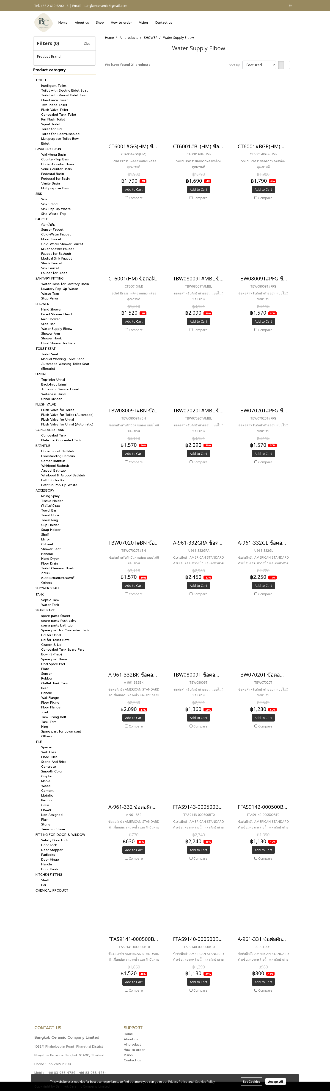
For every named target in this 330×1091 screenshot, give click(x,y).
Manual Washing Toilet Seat (62, 359)
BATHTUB (43, 445)
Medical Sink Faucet (56, 258)
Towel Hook (50, 515)
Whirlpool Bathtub (55, 465)
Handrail (47, 553)
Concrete (48, 766)
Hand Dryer (50, 558)
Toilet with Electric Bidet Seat (64, 90)
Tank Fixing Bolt (53, 717)
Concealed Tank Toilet (58, 114)
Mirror (45, 539)
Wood (45, 785)
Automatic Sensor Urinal (60, 389)
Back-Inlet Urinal (53, 384)
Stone (45, 824)
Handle (46, 693)
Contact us (163, 22)
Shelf (45, 534)
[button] (180, 22)
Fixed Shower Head (56, 314)
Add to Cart (134, 189)
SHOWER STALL (48, 588)
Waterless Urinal (53, 394)
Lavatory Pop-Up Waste (59, 288)
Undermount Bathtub (57, 451)
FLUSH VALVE (46, 404)
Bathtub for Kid (53, 480)
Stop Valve (49, 298)
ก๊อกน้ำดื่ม (48, 224)
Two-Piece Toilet (54, 105)
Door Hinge (50, 859)
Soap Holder (50, 529)
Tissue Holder (52, 500)
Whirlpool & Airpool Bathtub (63, 475)
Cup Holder (50, 525)
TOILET (41, 80)
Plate (45, 668)
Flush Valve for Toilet (57, 410)
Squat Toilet (50, 124)
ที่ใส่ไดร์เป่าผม (50, 505)
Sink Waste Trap (53, 213)
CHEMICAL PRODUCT (52, 890)
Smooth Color (52, 771)
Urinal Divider (51, 399)
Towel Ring (49, 520)
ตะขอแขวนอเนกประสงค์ (57, 578)
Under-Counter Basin (57, 164)
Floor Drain (49, 563)
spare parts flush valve (59, 620)
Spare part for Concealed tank (65, 630)
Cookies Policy (205, 1081)
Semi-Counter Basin (56, 169)
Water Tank (50, 604)
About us (82, 22)
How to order (121, 22)
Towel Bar (48, 510)
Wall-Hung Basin (53, 154)
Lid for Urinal (51, 635)
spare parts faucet (55, 615)
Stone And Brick (53, 761)
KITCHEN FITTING (49, 874)
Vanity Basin (50, 183)
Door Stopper (52, 850)
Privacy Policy (177, 1081)
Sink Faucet (50, 268)
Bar (43, 885)
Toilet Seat (49, 354)
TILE (39, 741)
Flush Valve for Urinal (57, 419)
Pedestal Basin (52, 173)
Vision (143, 22)
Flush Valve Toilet (54, 109)
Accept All (275, 1081)
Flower (46, 810)
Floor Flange (50, 707)
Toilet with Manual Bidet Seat (64, 95)
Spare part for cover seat (61, 731)
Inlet (44, 688)
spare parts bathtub (57, 625)
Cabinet (47, 544)
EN (288, 5)
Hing (44, 726)
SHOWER (42, 304)
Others (46, 582)
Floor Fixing (50, 702)
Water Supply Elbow (56, 328)
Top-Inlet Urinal (53, 379)
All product (132, 1044)
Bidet (45, 143)
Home (63, 22)
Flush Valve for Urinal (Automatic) (67, 424)
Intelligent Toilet (53, 85)
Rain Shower (50, 319)
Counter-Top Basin (55, 159)
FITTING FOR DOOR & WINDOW (60, 834)
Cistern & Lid (51, 644)
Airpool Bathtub (53, 470)
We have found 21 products (127, 64)
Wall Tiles (48, 752)
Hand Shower (51, 309)
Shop (100, 22)
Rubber (46, 678)
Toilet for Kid (51, 129)
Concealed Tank (53, 435)
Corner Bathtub (53, 461)
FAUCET (42, 219)
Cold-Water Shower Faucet (62, 244)
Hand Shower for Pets (58, 343)
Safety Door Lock (54, 840)
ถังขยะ (45, 573)
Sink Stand (49, 204)
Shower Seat (51, 549)
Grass (45, 805)
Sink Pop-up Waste (56, 209)
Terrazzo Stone (53, 829)
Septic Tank (50, 600)
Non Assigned (52, 814)
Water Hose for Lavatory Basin (65, 284)
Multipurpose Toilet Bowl (60, 138)
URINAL (41, 374)
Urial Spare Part (53, 664)
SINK (39, 193)
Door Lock (49, 845)
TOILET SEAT (46, 348)
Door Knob (49, 869)
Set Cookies (251, 1081)
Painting (47, 800)
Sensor (46, 673)
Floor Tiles (49, 757)
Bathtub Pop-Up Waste (59, 485)
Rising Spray (50, 496)
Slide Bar (48, 324)
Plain (44, 819)
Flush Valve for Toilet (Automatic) (67, 414)
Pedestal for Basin (55, 178)
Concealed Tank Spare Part (62, 649)
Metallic (47, 795)
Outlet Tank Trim (54, 683)
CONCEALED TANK (50, 430)
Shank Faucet (51, 263)
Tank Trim (48, 721)
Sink (44, 199)
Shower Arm (50, 333)
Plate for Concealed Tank (61, 440)
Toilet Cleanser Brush (57, 568)
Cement (47, 790)
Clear (88, 43)
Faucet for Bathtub (56, 253)
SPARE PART (45, 610)
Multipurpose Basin (55, 188)
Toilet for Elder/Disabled (60, 133)
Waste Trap (50, 293)
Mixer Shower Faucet (57, 248)
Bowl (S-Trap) (51, 654)
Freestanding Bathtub (58, 456)
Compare (136, 198)
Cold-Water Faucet (56, 234)
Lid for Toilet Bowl (55, 640)
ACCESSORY (45, 490)
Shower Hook (51, 338)
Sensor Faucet (52, 229)
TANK (40, 594)
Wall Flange (50, 697)
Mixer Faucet (51, 239)
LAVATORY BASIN (48, 149)
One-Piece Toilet (54, 100)
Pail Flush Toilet (53, 119)
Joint (44, 712)
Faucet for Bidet (54, 273)
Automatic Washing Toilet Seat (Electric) (65, 366)
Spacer (46, 747)
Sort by (235, 65)
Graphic (47, 776)
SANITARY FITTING (49, 278)
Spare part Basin (54, 659)
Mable (45, 781)
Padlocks (48, 854)
